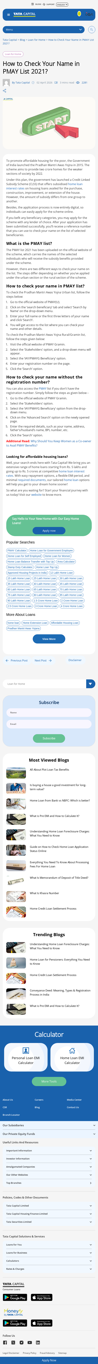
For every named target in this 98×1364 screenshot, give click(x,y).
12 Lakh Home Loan (61, 572)
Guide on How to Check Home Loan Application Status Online (59, 849)
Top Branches (13, 1182)
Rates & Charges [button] (15, 1268)
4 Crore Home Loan (72, 606)
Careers (39, 1099)
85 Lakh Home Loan (71, 595)
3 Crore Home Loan (46, 606)
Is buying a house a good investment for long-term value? (58, 787)
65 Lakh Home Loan (45, 589)
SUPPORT (49, 4)
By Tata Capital (21, 82)
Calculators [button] (12, 1260)
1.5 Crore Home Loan (46, 600)
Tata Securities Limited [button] (18, 1221)
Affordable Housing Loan (65, 622)
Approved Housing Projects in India (27, 572)
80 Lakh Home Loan (45, 595)
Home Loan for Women (57, 556)
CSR (5, 1107)
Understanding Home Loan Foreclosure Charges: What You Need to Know (60, 833)
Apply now (49, 530)
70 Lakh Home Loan (71, 589)
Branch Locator (11, 1114)
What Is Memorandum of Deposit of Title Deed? (59, 877)
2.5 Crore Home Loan (20, 606)
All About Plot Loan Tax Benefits (49, 769)
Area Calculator (66, 561)
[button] (86, 15)
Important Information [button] (19, 1150)
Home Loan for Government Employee (51, 550)
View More (49, 638)
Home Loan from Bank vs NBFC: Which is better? (60, 800)
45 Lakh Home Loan (71, 583)
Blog (22, 39)
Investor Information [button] (18, 1158)
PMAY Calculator (17, 550)
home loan (71, 480)
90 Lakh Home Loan (19, 600)
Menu (43, 29)
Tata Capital (10, 39)
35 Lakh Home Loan (19, 583)
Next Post (43, 660)
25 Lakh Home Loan (45, 578)
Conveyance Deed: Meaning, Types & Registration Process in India (60, 992)
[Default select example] (49, 683)
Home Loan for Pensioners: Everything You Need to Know (60, 961)
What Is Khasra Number (44, 893)
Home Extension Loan (35, 622)
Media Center (74, 1099)
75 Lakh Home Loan (19, 595)
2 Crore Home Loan (72, 600)
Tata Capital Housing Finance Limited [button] (27, 1213)
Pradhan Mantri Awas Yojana (24, 628)
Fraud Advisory (47, 1353)
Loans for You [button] (14, 1244)
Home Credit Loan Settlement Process (53, 908)
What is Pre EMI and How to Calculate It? (54, 816)
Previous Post (17, 660)
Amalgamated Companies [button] (20, 1166)
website (36, 495)
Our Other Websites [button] (17, 1174)
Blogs (36, 4)
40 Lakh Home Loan (45, 583)
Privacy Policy (29, 1353)
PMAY (42, 389)
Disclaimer (75, 660)
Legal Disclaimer (11, 1353)
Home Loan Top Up (47, 567)
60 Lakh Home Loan (19, 589)
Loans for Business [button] (16, 1252)
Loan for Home (36, 39)
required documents (32, 480)
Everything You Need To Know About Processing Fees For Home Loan (59, 864)
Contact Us (73, 1107)
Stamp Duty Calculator (20, 567)
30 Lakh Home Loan (71, 578)
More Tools (49, 1081)
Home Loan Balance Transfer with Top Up (31, 561)
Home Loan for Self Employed (24, 556)
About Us (8, 1099)
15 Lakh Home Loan (19, 578)
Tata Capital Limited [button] (17, 1205)
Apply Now (49, 1360)
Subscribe (49, 738)
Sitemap (62, 1353)
